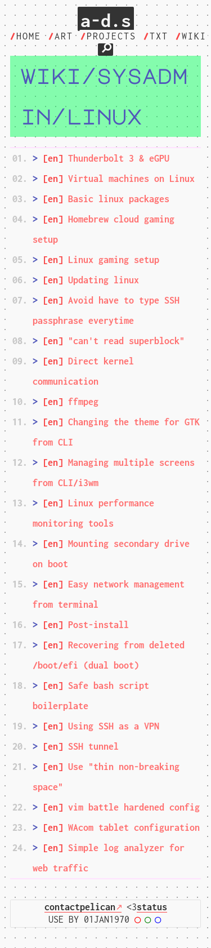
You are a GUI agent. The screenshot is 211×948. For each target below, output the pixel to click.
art (64, 36)
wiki (194, 36)
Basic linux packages (106, 199)
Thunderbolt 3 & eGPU (106, 158)
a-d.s (105, 20)
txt (159, 36)
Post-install (86, 625)
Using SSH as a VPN (101, 726)
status (152, 907)
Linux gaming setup (101, 260)
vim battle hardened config (121, 807)
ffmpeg (70, 402)
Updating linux (91, 280)
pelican (97, 907)
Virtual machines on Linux (119, 178)
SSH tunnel (81, 746)
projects (111, 36)
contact (62, 907)
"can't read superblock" (114, 341)
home (28, 36)
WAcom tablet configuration (121, 827)
